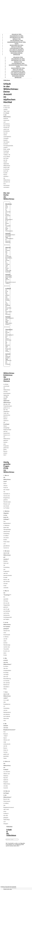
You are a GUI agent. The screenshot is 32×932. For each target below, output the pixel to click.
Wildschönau (9, 826)
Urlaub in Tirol (17, 34)
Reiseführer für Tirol (16, 45)
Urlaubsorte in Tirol (16, 36)
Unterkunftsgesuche (16, 51)
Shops (16, 43)
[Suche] (12, 839)
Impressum (16, 54)
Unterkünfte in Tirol (16, 37)
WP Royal (13, 888)
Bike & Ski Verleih (16, 47)
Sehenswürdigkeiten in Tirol (16, 42)
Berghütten (17, 39)
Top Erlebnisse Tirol (16, 40)
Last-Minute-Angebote (16, 50)
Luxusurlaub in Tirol (16, 48)
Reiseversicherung (16, 53)
